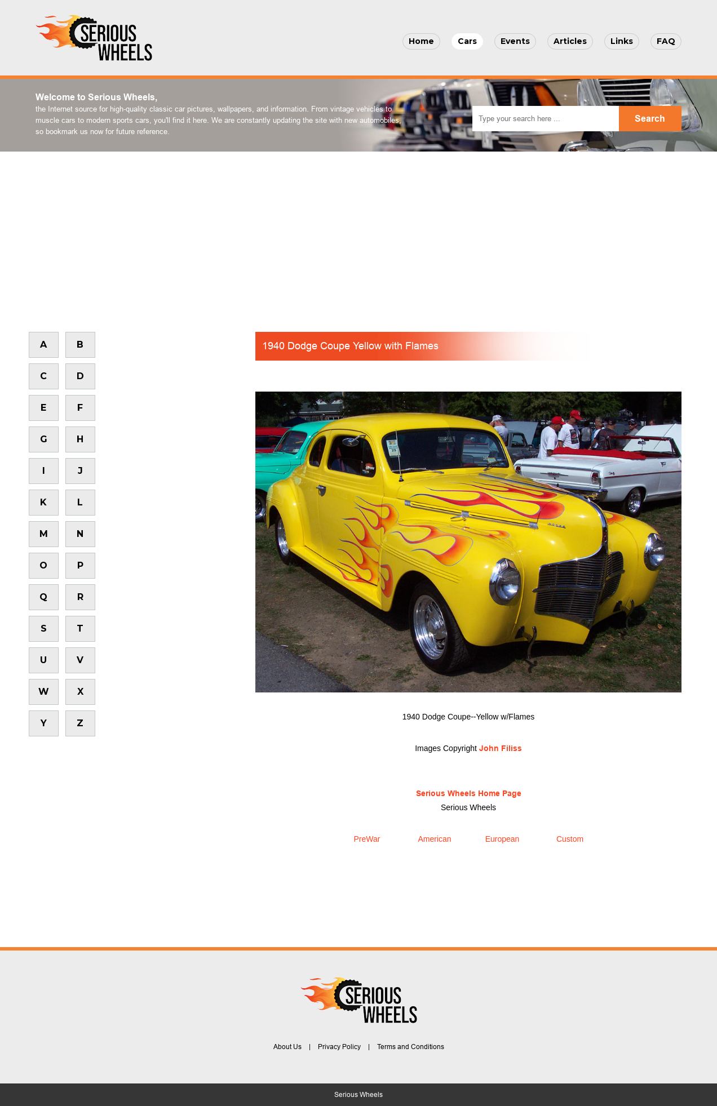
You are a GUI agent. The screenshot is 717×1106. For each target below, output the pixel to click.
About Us (287, 1047)
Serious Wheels (358, 1095)
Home (421, 41)
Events (515, 41)
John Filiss (500, 748)
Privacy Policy (339, 1047)
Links (621, 41)
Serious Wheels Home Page (468, 793)
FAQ (666, 41)
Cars (467, 41)
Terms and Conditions (410, 1047)
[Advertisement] (358, 236)
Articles (570, 41)
